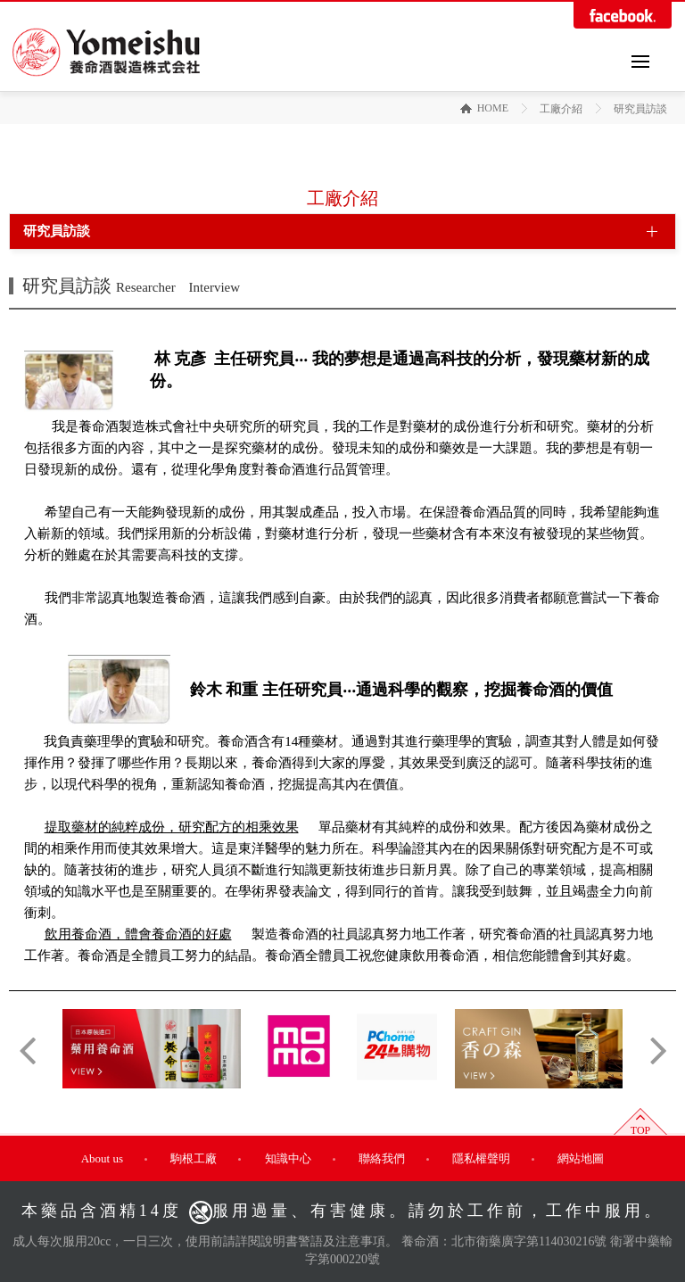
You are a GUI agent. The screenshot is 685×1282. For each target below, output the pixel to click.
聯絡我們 (382, 1158)
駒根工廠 (193, 1158)
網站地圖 (580, 1158)
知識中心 (288, 1158)
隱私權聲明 (481, 1158)
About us (102, 1158)
